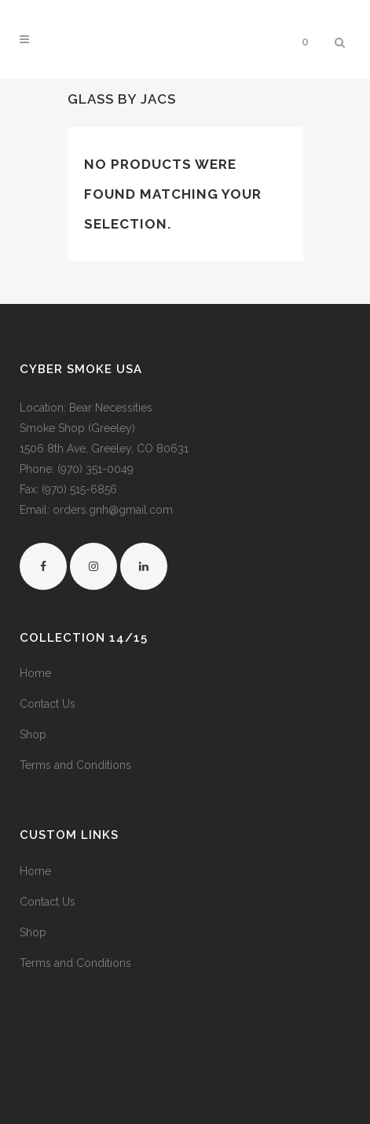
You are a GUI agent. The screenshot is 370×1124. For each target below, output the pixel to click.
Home (35, 673)
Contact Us (47, 703)
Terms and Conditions (75, 765)
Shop (33, 734)
